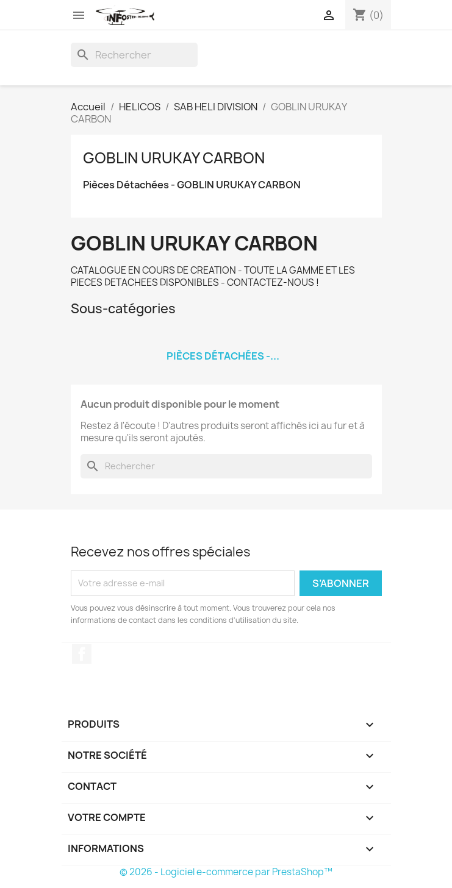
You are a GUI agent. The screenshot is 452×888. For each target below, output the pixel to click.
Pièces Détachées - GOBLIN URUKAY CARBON (192, 185)
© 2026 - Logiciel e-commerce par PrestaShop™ (226, 871)
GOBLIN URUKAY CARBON (174, 157)
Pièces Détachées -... (223, 356)
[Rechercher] (134, 55)
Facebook (81, 654)
